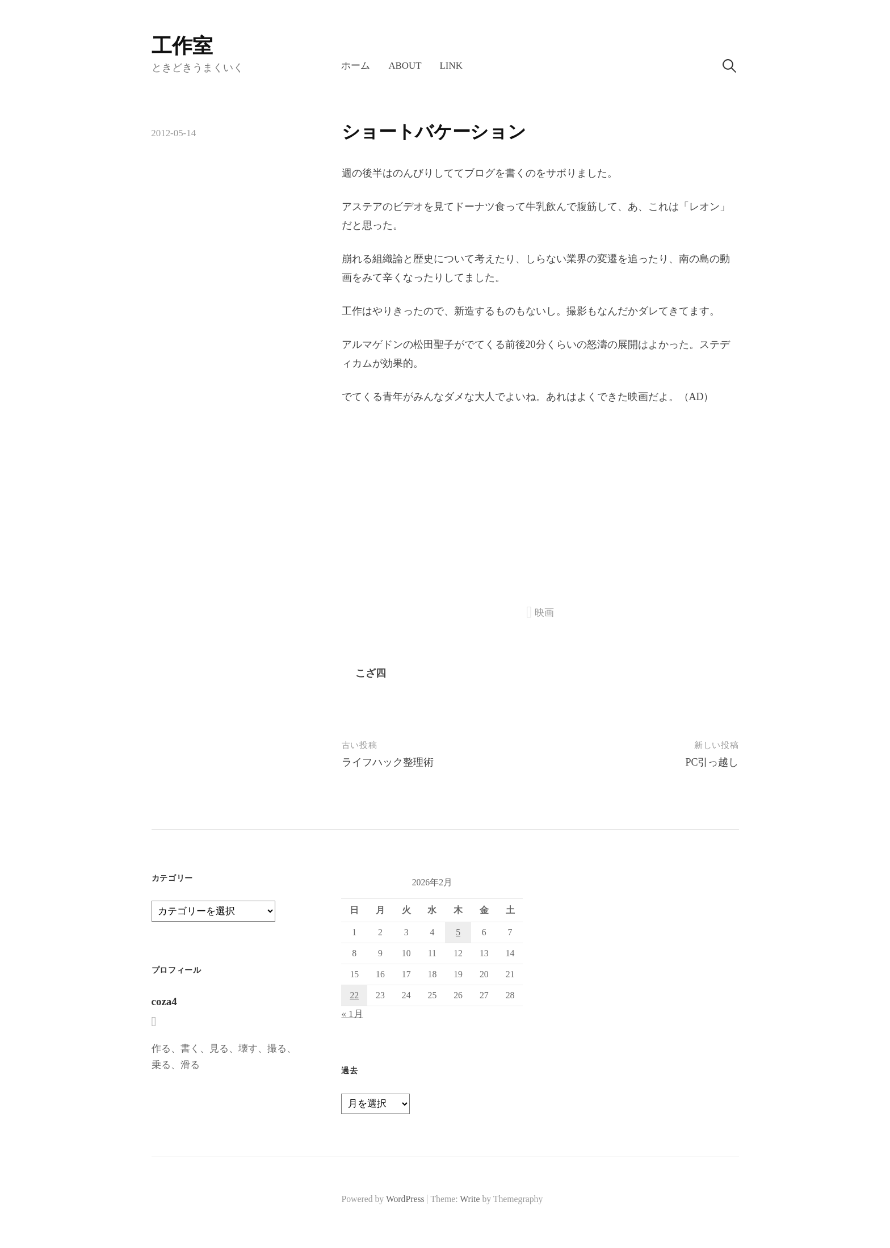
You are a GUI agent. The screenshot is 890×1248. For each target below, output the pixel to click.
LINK (451, 65)
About (404, 65)
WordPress (405, 1199)
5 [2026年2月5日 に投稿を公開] (458, 932)
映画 (544, 612)
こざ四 (370, 673)
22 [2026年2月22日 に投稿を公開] (354, 995)
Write (470, 1199)
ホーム (355, 65)
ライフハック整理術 (388, 762)
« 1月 (352, 1014)
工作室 (182, 46)
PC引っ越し (711, 762)
